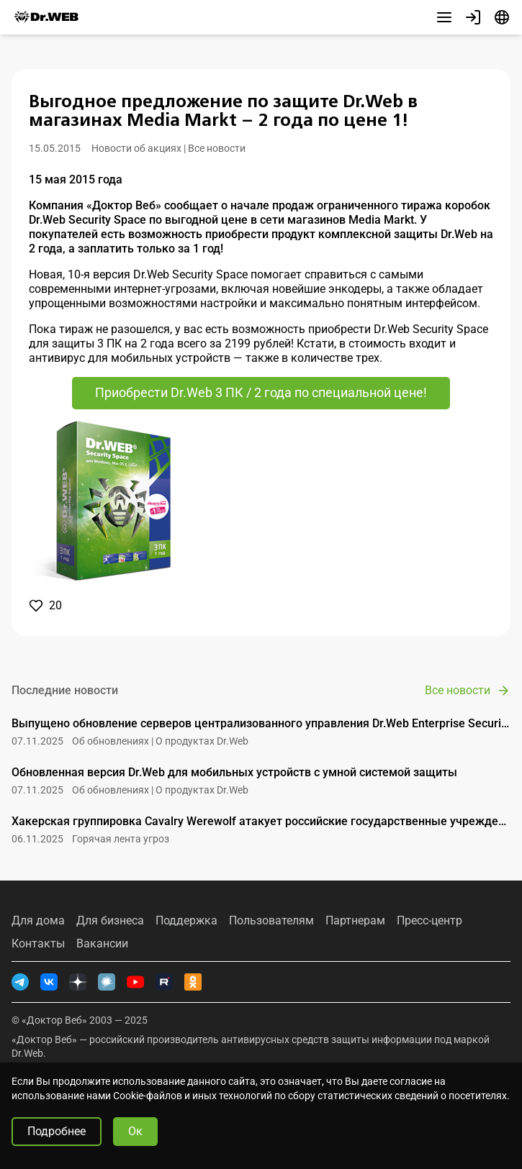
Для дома (38, 921)
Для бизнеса (110, 921)
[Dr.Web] (46, 17)
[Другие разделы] (444, 17)
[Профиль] (473, 17)
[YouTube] (135, 982)
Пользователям (271, 921)
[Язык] (501, 17)
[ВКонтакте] (49, 982)
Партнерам (355, 921)
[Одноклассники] (193, 982)
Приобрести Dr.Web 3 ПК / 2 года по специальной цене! (261, 392)
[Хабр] (106, 982)
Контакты (38, 944)
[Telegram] (20, 982)
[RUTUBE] (164, 982)
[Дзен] (77, 982)
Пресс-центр (429, 921)
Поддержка (186, 921)
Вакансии (102, 944)
